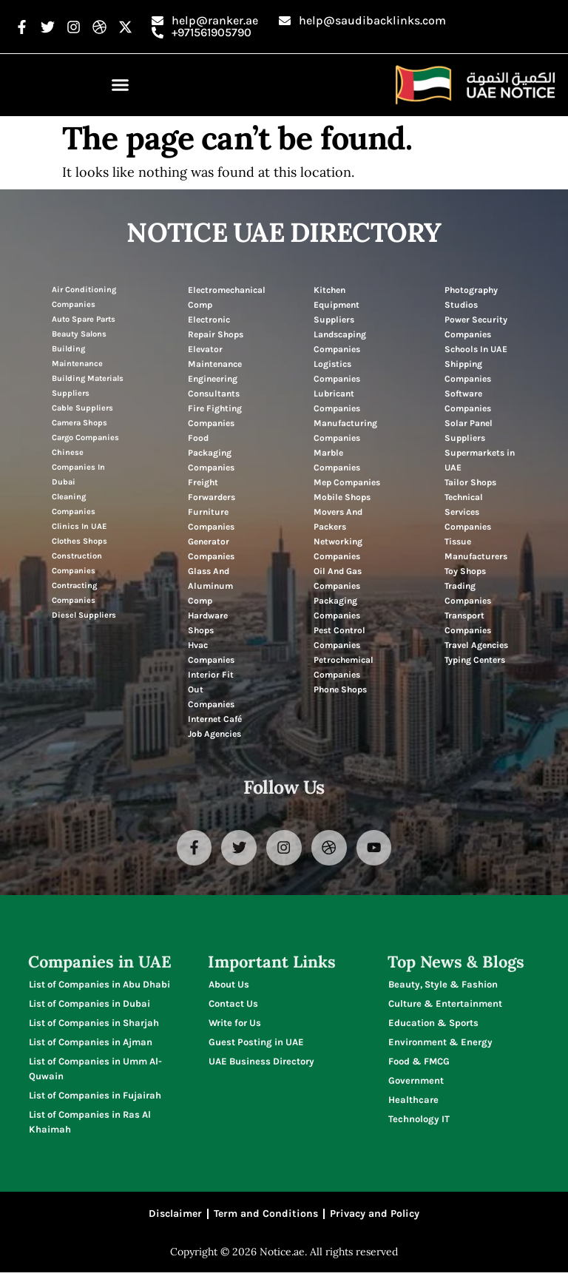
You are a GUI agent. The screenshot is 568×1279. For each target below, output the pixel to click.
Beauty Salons (79, 334)
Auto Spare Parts (83, 319)
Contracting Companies (74, 593)
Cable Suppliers (82, 408)
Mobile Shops (342, 497)
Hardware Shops (208, 622)
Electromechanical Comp (227, 297)
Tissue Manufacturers (475, 548)
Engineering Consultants (214, 386)
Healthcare (413, 1102)
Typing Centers (474, 660)
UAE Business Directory (261, 1064)
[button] (120, 85)
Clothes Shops (79, 541)
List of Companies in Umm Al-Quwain (95, 1071)
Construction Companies (77, 563)
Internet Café (215, 719)
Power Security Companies (475, 327)
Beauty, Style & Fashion (443, 987)
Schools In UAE (475, 349)
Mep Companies (347, 482)
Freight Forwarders (211, 489)
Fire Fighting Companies (215, 415)
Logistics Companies (337, 371)
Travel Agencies (476, 645)
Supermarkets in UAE (479, 460)
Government (416, 1083)
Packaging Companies (337, 608)
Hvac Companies (211, 652)
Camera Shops (79, 423)
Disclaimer (175, 1218)
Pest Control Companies (339, 637)
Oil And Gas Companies (338, 578)
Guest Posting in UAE (256, 1044)
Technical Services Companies (467, 512)
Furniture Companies (211, 519)
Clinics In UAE (79, 526)
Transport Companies (467, 622)
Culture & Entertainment (445, 1006)
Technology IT (419, 1121)
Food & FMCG (419, 1064)
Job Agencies (214, 734)
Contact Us (233, 1006)
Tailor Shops (470, 482)
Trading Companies (467, 593)
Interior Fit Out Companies (211, 689)
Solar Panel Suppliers (468, 430)
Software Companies (467, 401)
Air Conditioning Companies (84, 297)
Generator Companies (211, 548)
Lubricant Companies (337, 401)
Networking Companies (338, 548)
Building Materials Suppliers (88, 386)
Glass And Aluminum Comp (210, 586)
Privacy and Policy (374, 1218)
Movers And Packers (338, 519)
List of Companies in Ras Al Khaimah (90, 1125)
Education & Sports (433, 1025)
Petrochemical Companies (343, 667)
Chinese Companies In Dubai (78, 467)
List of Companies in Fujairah (95, 1098)
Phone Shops (340, 689)
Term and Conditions (266, 1218)
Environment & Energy (440, 1044)
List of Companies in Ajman (90, 1044)
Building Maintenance (77, 356)
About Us (229, 987)
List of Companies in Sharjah (94, 1025)
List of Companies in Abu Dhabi (99, 987)
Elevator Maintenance (215, 356)
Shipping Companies (467, 371)
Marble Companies (337, 460)
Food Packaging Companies (211, 453)
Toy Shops (465, 571)
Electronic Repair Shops (215, 327)
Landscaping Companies (340, 341)
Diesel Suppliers (84, 615)
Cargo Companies (85, 437)
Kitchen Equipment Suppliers (336, 305)
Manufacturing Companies (345, 430)
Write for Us (235, 1025)
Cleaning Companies (73, 504)
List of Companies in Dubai (89, 1006)
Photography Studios (471, 297)
